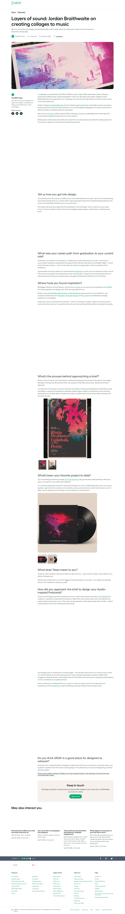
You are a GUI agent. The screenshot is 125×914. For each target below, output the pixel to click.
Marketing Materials (47, 7)
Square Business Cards (18, 881)
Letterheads (35, 886)
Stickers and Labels (37, 884)
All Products (15, 876)
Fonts (91, 909)
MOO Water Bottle (17, 888)
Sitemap (97, 909)
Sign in (92, 2)
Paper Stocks (56, 876)
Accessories (35, 888)
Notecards (35, 879)
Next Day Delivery (100, 881)
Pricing (97, 879)
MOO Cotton (57, 886)
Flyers (13, 893)
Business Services (83, 7)
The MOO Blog (94, 7)
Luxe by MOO (15, 886)
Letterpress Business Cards (19, 884)
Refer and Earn (99, 891)
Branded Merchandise (69, 7)
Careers (76, 886)
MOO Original (57, 888)
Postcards (25, 7)
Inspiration (59, 36)
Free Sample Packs (77, 2)
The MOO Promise (79, 898)
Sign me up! (75, 796)
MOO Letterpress (58, 891)
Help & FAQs (104, 7)
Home (13, 12)
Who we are (77, 884)
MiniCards (14, 891)
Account (86, 2)
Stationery (58, 7)
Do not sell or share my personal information (104, 894)
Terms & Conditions (74, 909)
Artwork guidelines (100, 886)
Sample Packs (57, 893)
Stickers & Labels (35, 7)
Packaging (77, 901)
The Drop (76, 888)
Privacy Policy (85, 909)
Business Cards (15, 7)
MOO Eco (56, 879)
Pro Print (76, 893)
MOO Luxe (56, 881)
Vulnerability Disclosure (101, 897)
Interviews (21, 12)
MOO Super (56, 884)
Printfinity (76, 896)
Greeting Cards (36, 881)
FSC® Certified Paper (59, 896)
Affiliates (97, 888)
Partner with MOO (79, 903)
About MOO (77, 876)
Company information (107, 909)
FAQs (96, 884)
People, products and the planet (83, 881)
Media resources (78, 879)
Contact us (98, 876)
